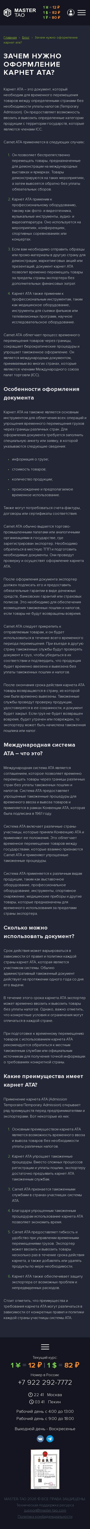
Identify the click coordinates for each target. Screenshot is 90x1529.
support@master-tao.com (45, 1510)
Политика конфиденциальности (45, 1516)
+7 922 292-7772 (45, 1382)
